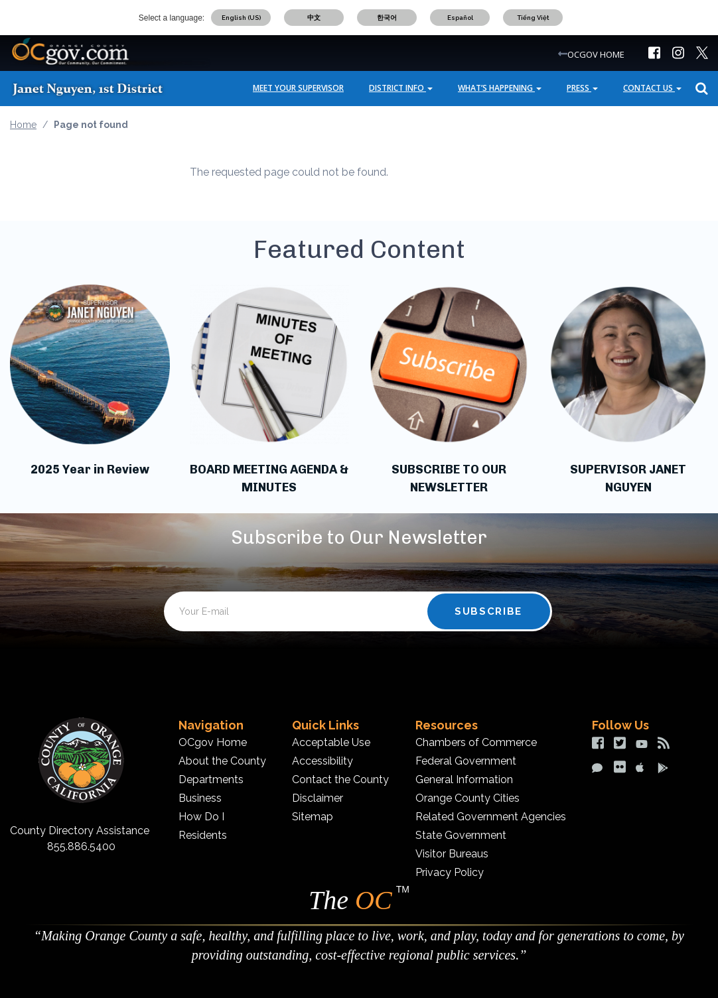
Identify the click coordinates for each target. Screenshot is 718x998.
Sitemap (312, 816)
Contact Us (652, 88)
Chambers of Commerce (476, 742)
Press (582, 88)
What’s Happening (499, 88)
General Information (464, 779)
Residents (203, 835)
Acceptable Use (331, 742)
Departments (211, 779)
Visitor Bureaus (451, 853)
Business (200, 798)
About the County (222, 761)
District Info (401, 88)
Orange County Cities (467, 798)
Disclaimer (317, 798)
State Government (460, 835)
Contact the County (340, 779)
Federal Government (465, 761)
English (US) (241, 17)
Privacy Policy (449, 872)
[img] (654, 53)
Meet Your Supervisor (298, 88)
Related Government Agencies (490, 816)
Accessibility (322, 761)
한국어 (387, 17)
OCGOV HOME (595, 54)
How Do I (201, 816)
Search (699, 88)
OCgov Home (213, 742)
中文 (314, 17)
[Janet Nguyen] (99, 88)
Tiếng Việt (533, 17)
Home (23, 124)
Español (460, 17)
